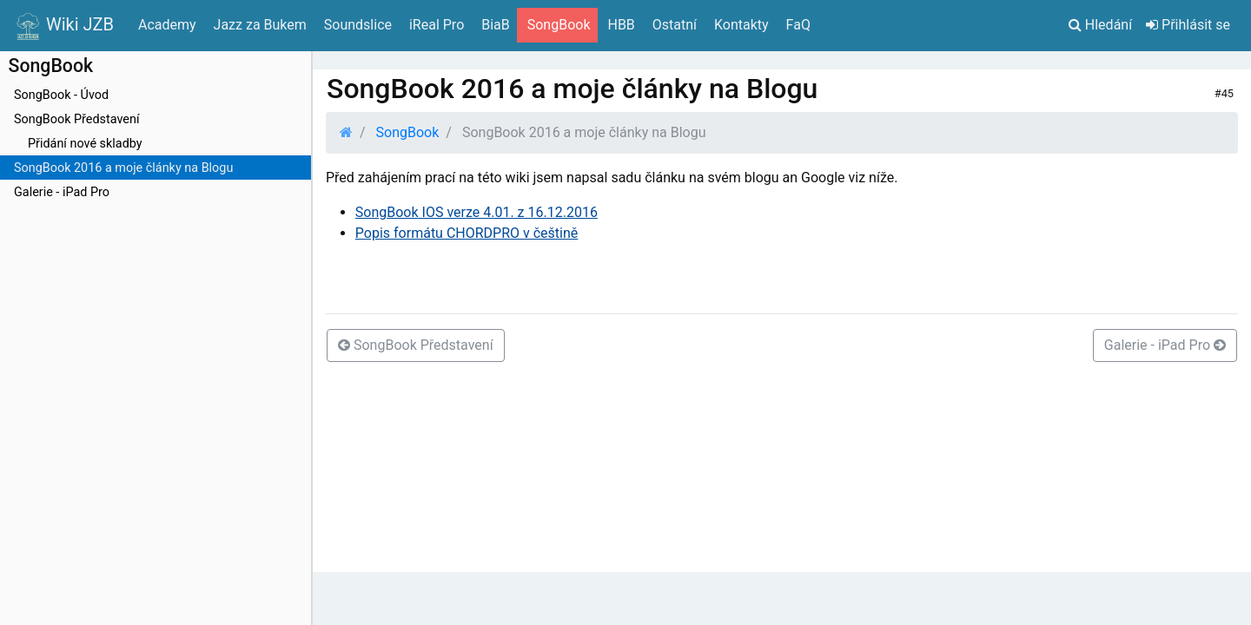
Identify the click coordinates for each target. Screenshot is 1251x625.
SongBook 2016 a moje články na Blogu (123, 168)
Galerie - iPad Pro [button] (1165, 345)
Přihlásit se (1188, 24)
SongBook (408, 132)
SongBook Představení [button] (415, 345)
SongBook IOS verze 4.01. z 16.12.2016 (476, 212)
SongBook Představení (76, 119)
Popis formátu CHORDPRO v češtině (467, 233)
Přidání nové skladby (85, 143)
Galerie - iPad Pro (61, 192)
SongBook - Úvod (61, 95)
